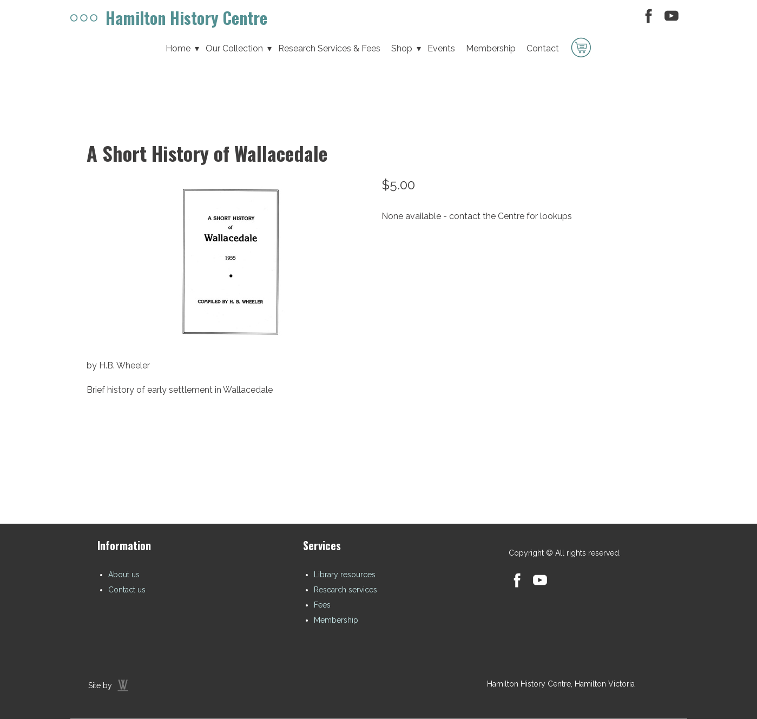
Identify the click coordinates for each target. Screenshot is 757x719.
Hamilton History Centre (186, 17)
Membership (336, 620)
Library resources (345, 574)
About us (124, 574)
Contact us (127, 589)
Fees (322, 605)
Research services (345, 589)
